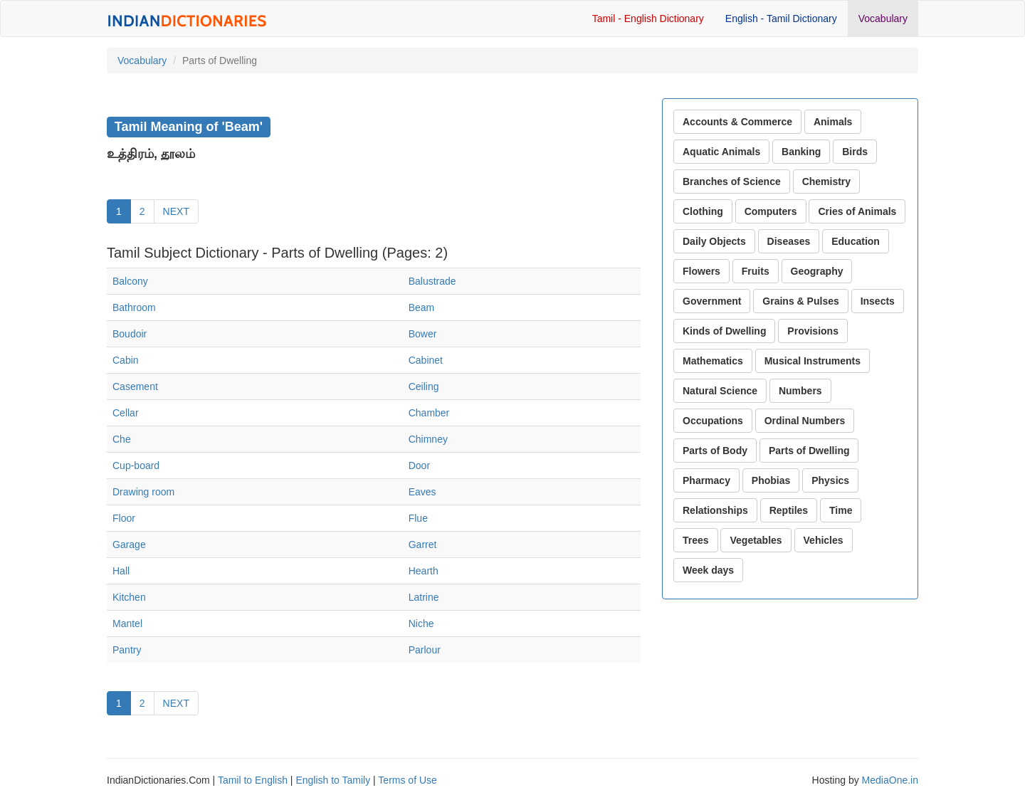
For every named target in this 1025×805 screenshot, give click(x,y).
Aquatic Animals (721, 151)
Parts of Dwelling (809, 450)
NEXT (176, 211)
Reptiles (788, 510)
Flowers (701, 271)
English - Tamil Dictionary (781, 18)
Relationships (715, 510)
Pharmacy (706, 480)
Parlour (425, 650)
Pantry (126, 650)
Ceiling (424, 386)
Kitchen (129, 597)
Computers (771, 211)
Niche (421, 623)
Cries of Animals (857, 211)
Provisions (813, 331)
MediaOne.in (890, 780)
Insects (878, 301)
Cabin (125, 360)
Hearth (423, 571)
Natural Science (720, 390)
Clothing (703, 211)
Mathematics (713, 361)
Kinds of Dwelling (724, 331)
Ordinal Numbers (805, 420)
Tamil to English (253, 780)
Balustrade (432, 281)
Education (855, 241)
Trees (696, 540)
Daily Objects (714, 241)
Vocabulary (883, 18)
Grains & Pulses (800, 301)
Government (712, 301)
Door (419, 465)
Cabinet (426, 360)
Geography (817, 271)
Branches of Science (732, 181)
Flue (418, 518)
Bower (423, 334)
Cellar (125, 413)
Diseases (789, 241)
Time (840, 510)
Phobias (771, 480)
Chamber (429, 413)
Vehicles (823, 540)
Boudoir (129, 334)
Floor (123, 518)
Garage (129, 544)
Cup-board (135, 465)
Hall (121, 571)
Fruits (755, 271)
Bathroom (134, 307)
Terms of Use (407, 780)
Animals (833, 121)
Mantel (127, 623)
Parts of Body (715, 450)
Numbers (800, 390)
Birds (855, 151)
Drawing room (143, 492)
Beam (422, 307)
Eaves (422, 492)
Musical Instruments (812, 361)
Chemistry (826, 181)
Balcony (130, 281)
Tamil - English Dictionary (648, 18)
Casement (135, 386)
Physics (830, 480)
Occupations (713, 420)
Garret (423, 544)
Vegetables (756, 540)
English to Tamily (332, 780)
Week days (708, 570)
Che (121, 439)
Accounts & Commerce (737, 121)
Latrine (424, 597)
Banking (801, 151)
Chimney (428, 439)
